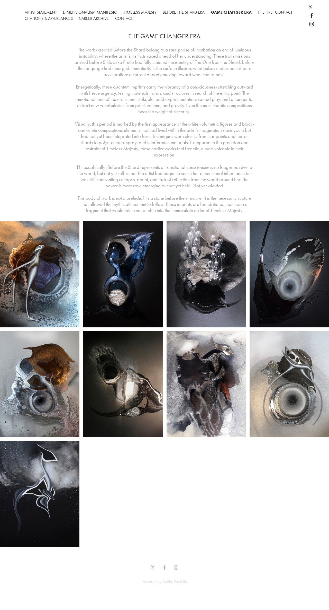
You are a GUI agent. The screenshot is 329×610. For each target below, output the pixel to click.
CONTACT (124, 18)
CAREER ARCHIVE (94, 18)
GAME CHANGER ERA (231, 12)
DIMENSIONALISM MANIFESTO (90, 12)
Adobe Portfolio (174, 581)
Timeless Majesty (140, 12)
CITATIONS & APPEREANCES (49, 18)
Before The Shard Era (184, 12)
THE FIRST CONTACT (275, 12)
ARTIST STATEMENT (41, 12)
